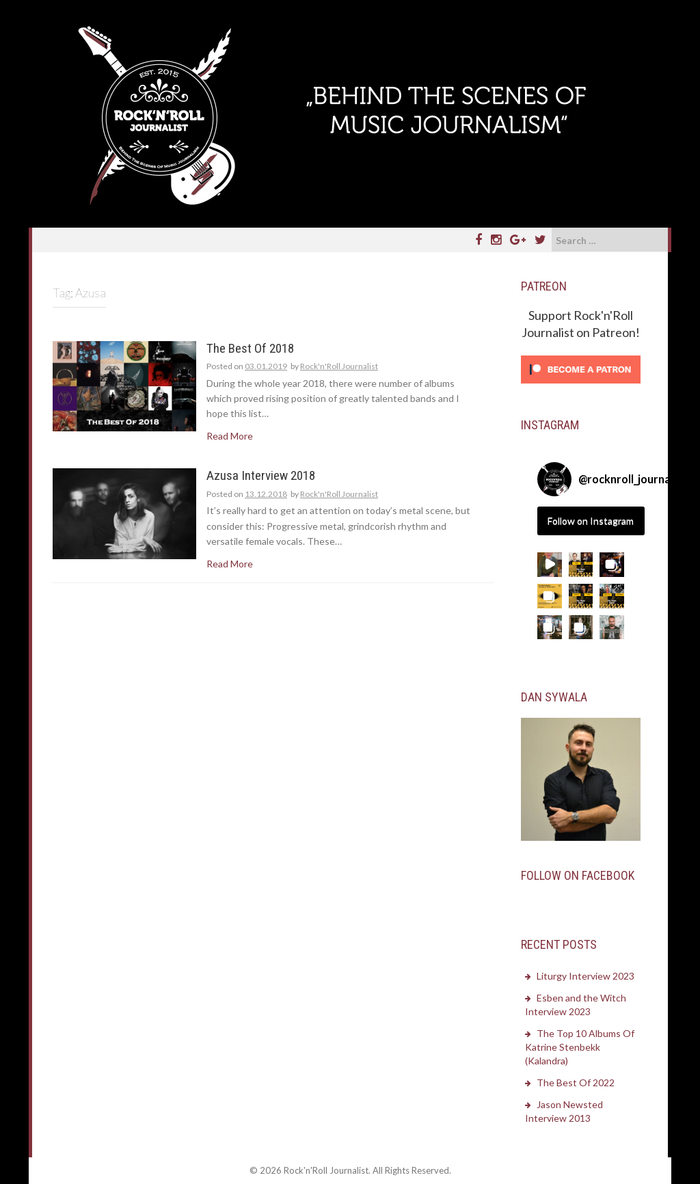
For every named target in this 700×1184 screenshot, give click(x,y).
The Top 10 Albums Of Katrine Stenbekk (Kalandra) (579, 1046)
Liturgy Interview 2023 (585, 976)
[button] (549, 564)
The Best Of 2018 (250, 349)
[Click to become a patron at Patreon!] (581, 368)
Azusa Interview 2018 (260, 476)
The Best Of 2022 (576, 1082)
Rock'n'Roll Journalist (339, 366)
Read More (229, 436)
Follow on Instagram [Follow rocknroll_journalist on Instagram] (591, 520)
